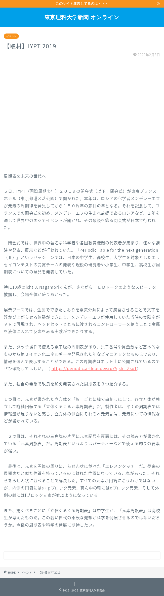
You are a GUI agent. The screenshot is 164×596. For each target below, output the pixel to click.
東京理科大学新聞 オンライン (82, 17)
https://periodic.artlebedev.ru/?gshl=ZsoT (94, 368)
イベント (11, 36)
